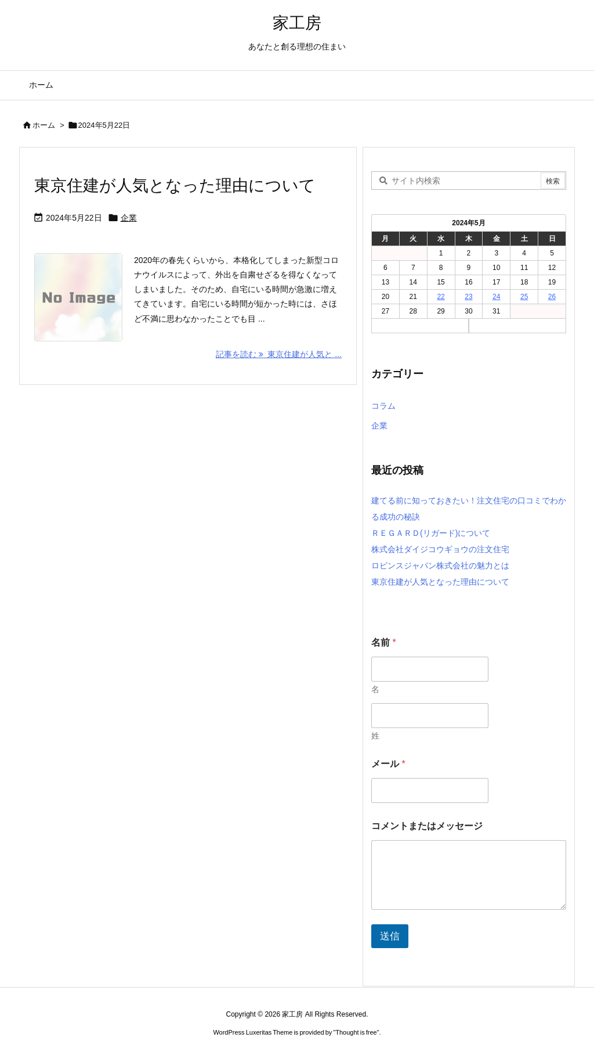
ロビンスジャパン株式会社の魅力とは (440, 565)
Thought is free (355, 1032)
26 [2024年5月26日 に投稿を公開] (552, 297)
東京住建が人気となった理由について (175, 185)
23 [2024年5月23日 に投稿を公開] (468, 297)
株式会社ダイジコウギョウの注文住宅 (440, 549)
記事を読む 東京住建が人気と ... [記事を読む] (279, 354)
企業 (129, 217)
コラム (383, 405)
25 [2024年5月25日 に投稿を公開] (524, 297)
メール (388, 764)
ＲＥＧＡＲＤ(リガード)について (430, 533)
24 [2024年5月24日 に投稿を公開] (496, 297)
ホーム (43, 125)
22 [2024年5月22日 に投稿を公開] (440, 297)
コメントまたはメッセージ (427, 826)
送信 (390, 936)
